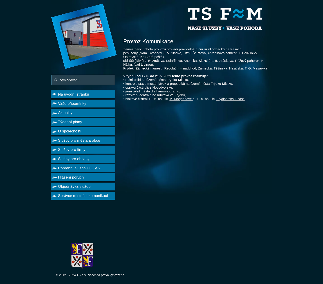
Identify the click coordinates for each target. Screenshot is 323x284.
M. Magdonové (181, 99)
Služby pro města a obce (79, 140)
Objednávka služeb (74, 186)
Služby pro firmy (71, 150)
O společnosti (69, 131)
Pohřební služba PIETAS (79, 168)
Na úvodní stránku (73, 94)
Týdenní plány (70, 122)
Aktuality (65, 113)
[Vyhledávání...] (82, 80)
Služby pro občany (74, 159)
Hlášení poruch (71, 177)
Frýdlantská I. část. (230, 99)
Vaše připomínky (72, 103)
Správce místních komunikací (83, 196)
